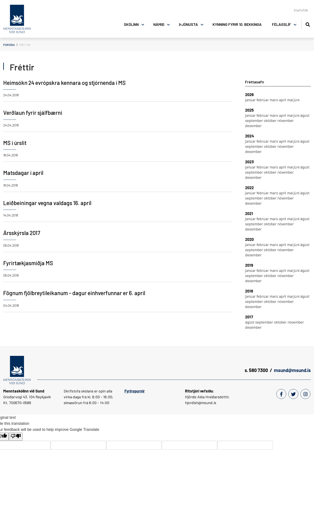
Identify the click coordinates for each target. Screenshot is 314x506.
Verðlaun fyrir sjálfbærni (32, 112)
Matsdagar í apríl (23, 172)
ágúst (304, 115)
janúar (250, 99)
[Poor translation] (16, 437)
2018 (249, 291)
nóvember (285, 120)
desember (253, 125)
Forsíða (9, 45)
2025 (249, 110)
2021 (249, 213)
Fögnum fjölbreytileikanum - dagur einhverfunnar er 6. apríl (74, 293)
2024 (249, 136)
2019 (249, 265)
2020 (249, 239)
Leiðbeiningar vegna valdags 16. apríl (47, 202)
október (270, 120)
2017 (249, 316)
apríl (283, 99)
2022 (249, 187)
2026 (249, 94)
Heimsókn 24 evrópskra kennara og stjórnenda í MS (64, 82)
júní (296, 99)
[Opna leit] (307, 24)
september (254, 120)
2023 (249, 161)
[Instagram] (305, 394)
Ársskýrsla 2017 (21, 232)
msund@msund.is (292, 370)
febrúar (263, 99)
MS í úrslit (14, 142)
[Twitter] (293, 394)
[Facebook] (281, 394)
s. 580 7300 (256, 370)
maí (290, 99)
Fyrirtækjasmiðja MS (28, 263)
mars (274, 99)
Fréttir (24, 45)
